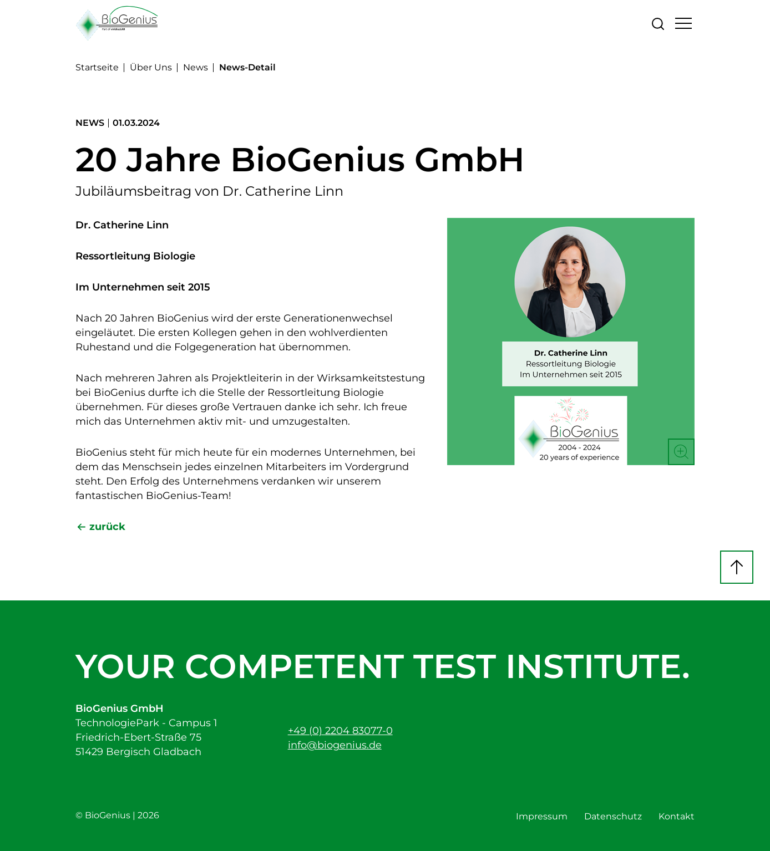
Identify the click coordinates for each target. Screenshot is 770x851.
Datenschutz (613, 816)
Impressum (542, 816)
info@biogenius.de (335, 745)
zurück (107, 527)
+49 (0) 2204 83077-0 (340, 731)
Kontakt (676, 816)
